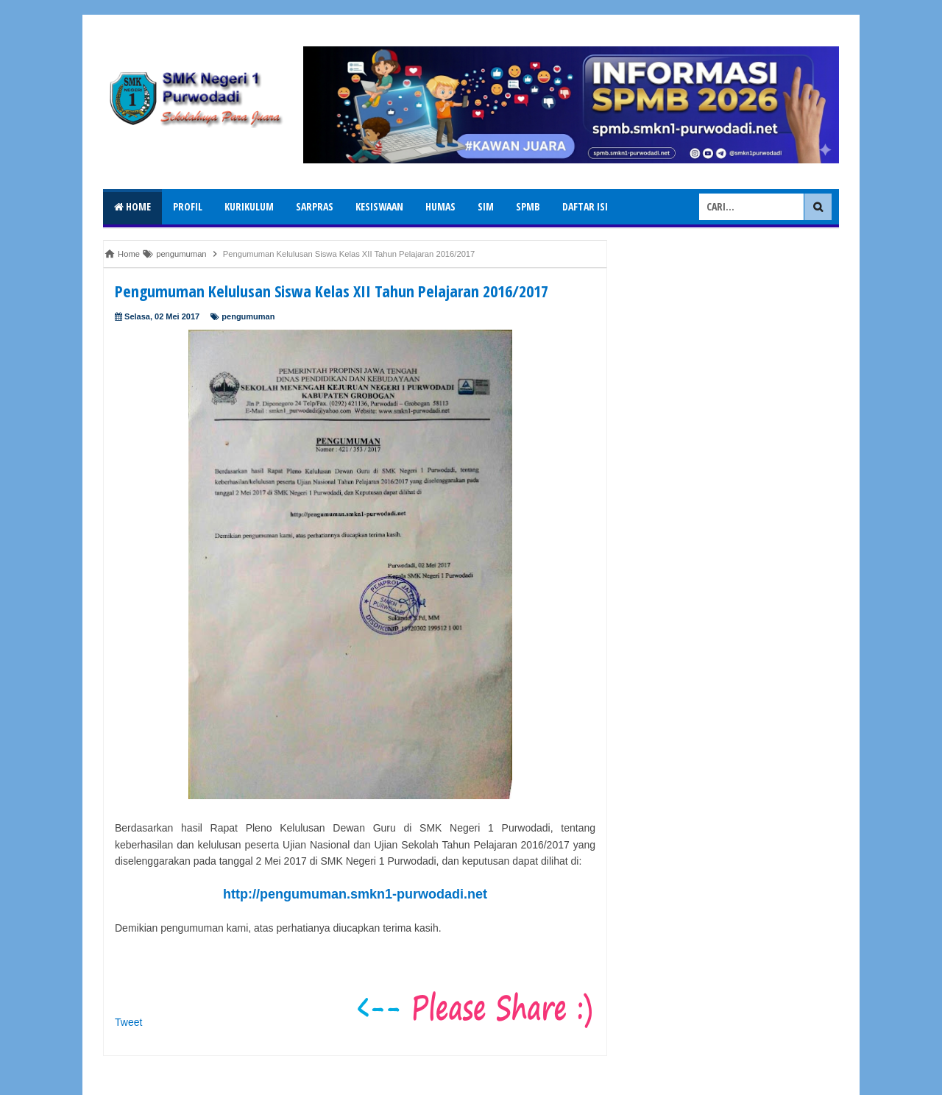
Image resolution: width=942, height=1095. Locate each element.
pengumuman (248, 316)
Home (132, 206)
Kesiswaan (379, 206)
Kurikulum (249, 206)
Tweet (128, 1022)
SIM (486, 206)
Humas (440, 206)
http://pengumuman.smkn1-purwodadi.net (355, 894)
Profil (187, 206)
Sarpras (314, 206)
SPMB (528, 206)
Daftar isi (585, 206)
